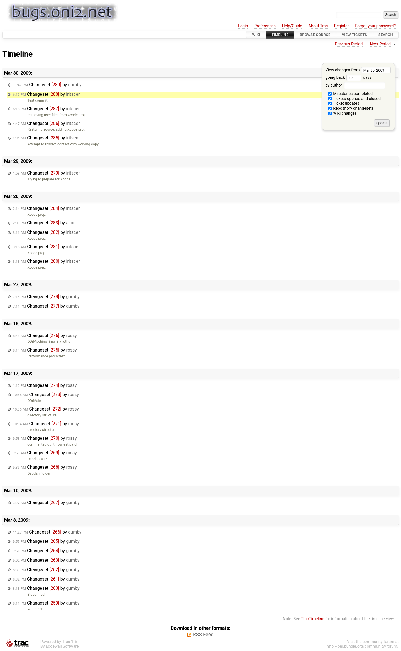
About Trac (318, 26)
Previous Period (349, 44)
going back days (348, 77)
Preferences (265, 26)
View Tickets (354, 35)
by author (355, 85)
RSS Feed (203, 634)
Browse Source (315, 35)
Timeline (280, 35)
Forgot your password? (375, 26)
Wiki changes (342, 113)
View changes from (358, 70)
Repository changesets (351, 108)
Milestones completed (350, 93)
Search (385, 35)
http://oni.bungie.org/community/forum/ (363, 646)
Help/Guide (292, 26)
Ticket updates (344, 103)
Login (243, 26)
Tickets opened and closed (354, 98)
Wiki (256, 35)
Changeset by (47, 84)
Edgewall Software (62, 646)
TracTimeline (312, 618)
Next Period (380, 44)
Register (341, 26)
